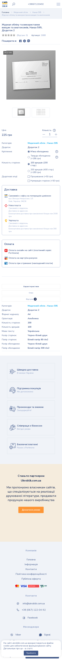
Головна (5, 12)
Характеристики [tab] (31, 286)
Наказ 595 (36, 12)
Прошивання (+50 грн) (42, 176)
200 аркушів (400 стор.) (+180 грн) (42, 171)
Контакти (31, 569)
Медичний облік (21, 12)
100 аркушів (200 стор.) (39, 164)
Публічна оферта (31, 579)
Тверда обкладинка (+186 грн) (40, 157)
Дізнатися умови (31, 509)
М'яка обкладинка (39, 151)
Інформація (31, 564)
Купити (42, 654)
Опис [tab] (31, 293)
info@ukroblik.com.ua (34, 603)
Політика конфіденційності (31, 574)
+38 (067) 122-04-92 (34, 610)
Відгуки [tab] (31, 299)
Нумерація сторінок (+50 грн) (45, 180)
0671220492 (36, 4)
